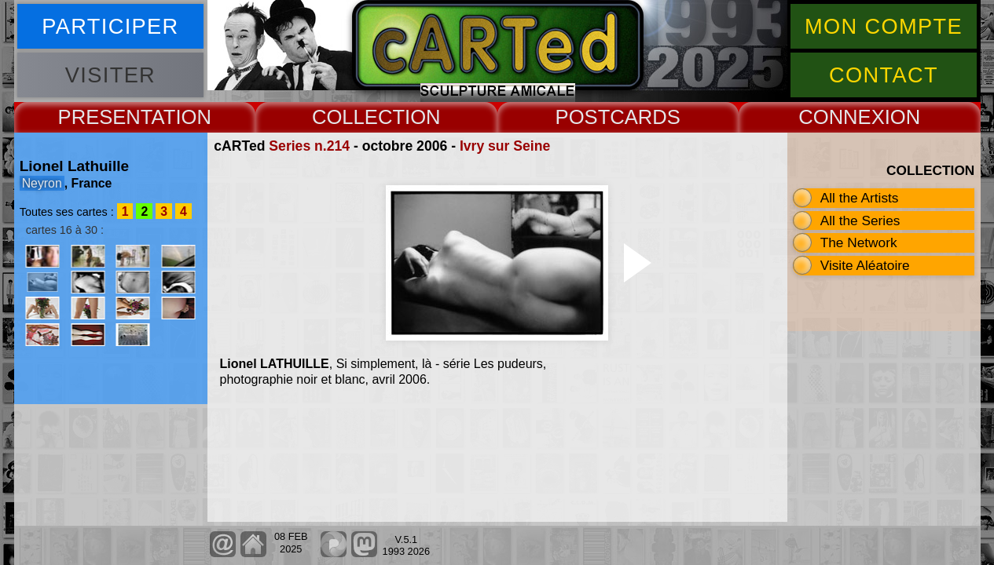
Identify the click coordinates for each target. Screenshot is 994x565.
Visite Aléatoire (865, 265)
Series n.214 (309, 146)
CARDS (645, 117)
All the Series (860, 220)
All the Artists (859, 198)
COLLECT (358, 117)
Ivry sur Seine (505, 146)
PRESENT (105, 117)
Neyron (42, 183)
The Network (858, 242)
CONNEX (841, 117)
